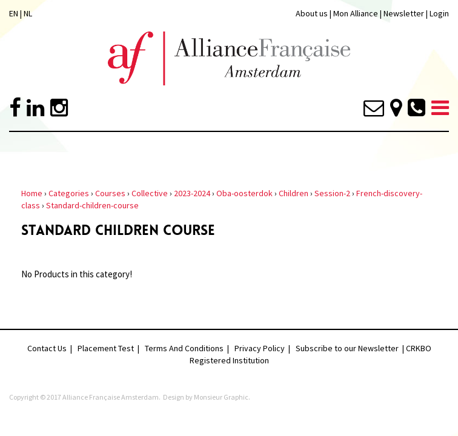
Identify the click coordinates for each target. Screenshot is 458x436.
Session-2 (332, 193)
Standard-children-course (92, 205)
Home (31, 193)
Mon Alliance (355, 13)
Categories (68, 193)
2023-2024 (192, 193)
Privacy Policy (259, 348)
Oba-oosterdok (244, 193)
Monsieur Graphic (221, 396)
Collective (149, 193)
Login (439, 13)
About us (312, 13)
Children (293, 193)
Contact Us (47, 348)
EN (13, 13)
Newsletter (404, 13)
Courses (110, 193)
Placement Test (106, 348)
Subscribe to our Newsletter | (351, 348)
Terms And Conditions (184, 348)
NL (28, 13)
